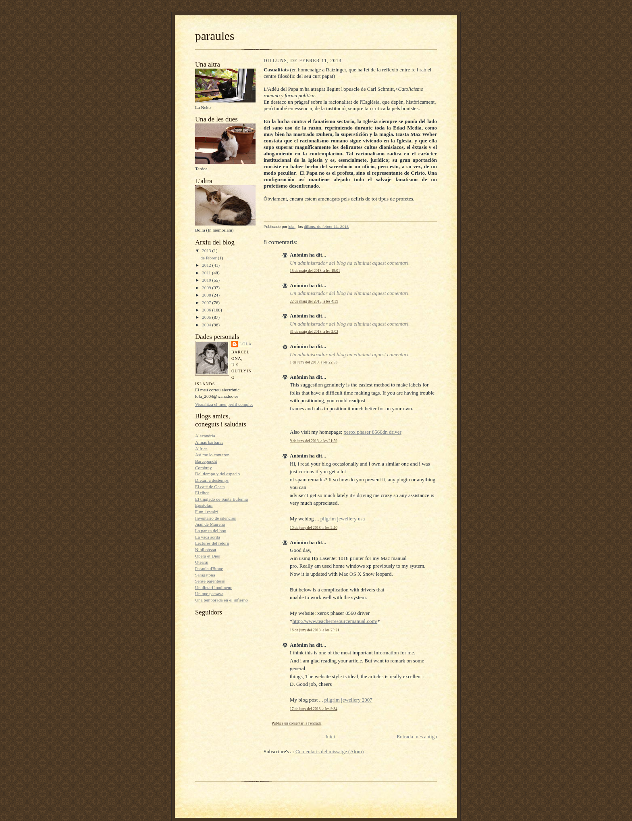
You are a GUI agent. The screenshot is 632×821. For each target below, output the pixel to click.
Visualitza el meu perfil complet (224, 404)
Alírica (201, 448)
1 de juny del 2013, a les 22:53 (313, 362)
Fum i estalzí (206, 511)
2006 (207, 309)
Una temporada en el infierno (221, 599)
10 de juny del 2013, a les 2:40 (313, 527)
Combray (203, 467)
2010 (207, 280)
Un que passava (209, 593)
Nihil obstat (205, 549)
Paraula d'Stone (209, 568)
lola (245, 344)
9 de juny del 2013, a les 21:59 (313, 441)
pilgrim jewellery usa (342, 519)
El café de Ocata (210, 486)
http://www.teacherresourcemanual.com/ (335, 621)
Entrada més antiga (417, 736)
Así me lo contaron (212, 454)
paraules (214, 35)
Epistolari (203, 505)
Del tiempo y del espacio (217, 473)
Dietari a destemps (212, 480)
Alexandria (205, 435)
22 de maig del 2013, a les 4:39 (314, 301)
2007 (207, 302)
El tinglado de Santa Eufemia (221, 499)
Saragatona (205, 574)
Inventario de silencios (215, 518)
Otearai (201, 562)
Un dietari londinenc (213, 587)
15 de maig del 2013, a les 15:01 (315, 270)
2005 (207, 317)
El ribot (202, 492)
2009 (207, 287)
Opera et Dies (207, 556)
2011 (207, 272)
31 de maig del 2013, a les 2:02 (314, 331)
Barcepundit (206, 461)
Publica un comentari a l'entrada (296, 723)
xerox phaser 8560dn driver (372, 432)
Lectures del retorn (212, 543)
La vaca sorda (207, 537)
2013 (207, 250)
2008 (207, 294)
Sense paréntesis (210, 581)
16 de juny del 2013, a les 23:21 (314, 630)
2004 (207, 324)
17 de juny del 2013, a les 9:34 (313, 708)
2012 (207, 265)
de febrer (209, 257)
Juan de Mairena (210, 524)
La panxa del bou (210, 530)
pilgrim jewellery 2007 (348, 700)
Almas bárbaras (209, 442)
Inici (330, 736)
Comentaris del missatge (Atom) (329, 751)
